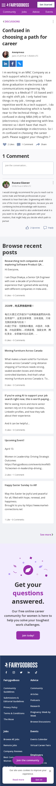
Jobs (24, 11)
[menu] (4, 3)
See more (47, 534)
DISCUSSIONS (11, 21)
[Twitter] (21, 672)
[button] (53, 22)
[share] (38, 144)
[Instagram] (14, 672)
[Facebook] (6, 672)
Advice (36, 11)
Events (49, 11)
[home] (17, 5)
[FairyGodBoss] (21, 665)
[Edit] (53, 22)
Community (9, 11)
